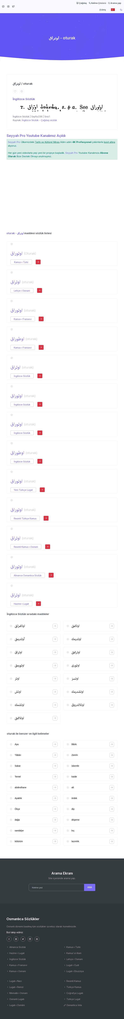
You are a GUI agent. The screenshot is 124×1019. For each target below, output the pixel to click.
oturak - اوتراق (15, 233)
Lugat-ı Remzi (15, 987)
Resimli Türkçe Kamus (25, 518)
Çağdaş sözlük (49, 120)
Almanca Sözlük (16, 947)
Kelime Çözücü (97, 3)
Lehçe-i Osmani (22, 290)
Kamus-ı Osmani (16, 971)
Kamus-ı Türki (21, 262)
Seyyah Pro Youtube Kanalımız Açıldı (36, 136)
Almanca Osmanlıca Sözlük (28, 575)
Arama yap (114, 3)
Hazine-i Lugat (21, 603)
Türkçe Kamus (72, 987)
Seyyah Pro (14, 142)
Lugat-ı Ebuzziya (74, 971)
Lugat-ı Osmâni (16, 1005)
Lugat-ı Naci (14, 981)
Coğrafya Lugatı (73, 993)
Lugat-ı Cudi (71, 965)
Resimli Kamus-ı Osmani (26, 547)
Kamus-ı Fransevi (23, 319)
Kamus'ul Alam (72, 953)
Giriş (102, 9)
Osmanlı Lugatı (15, 999)
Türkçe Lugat (72, 999)
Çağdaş (81, 3)
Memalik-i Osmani (17, 993)
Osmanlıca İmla (73, 1005)
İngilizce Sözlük (24, 99)
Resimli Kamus (72, 981)
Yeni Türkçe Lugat (23, 490)
